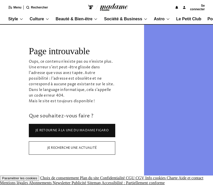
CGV (140, 178)
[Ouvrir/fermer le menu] (11, 7)
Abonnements (41, 183)
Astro (162, 19)
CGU (131, 178)
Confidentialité (113, 178)
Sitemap (94, 183)
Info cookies (156, 178)
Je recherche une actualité (72, 148)
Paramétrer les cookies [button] (19, 178)
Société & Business (126, 19)
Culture (39, 19)
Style (15, 19)
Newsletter (62, 183)
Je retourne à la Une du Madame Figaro (72, 130)
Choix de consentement (60, 178)
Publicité (79, 183)
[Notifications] (176, 7)
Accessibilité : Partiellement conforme (133, 183)
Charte (173, 178)
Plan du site (90, 178)
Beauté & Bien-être (77, 19)
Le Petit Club (188, 19)
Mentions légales (14, 183)
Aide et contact (191, 178)
